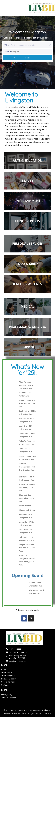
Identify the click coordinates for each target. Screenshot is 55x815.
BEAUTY (28, 180)
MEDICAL (27, 306)
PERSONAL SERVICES (27, 243)
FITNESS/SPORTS (27, 221)
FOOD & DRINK (27, 264)
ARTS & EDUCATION (27, 160)
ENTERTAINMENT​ (28, 201)
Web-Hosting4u (28, 713)
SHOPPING (27, 347)
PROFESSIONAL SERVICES (27, 327)
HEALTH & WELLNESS (27, 284)
